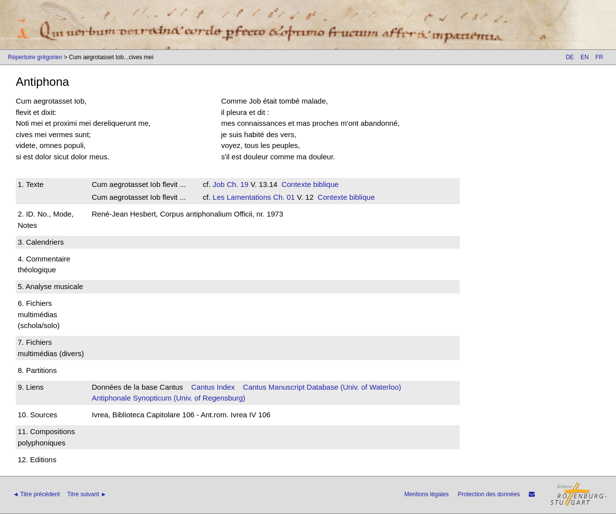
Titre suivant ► (86, 494)
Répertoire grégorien (35, 57)
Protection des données (489, 494)
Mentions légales (426, 494)
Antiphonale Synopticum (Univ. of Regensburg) (168, 398)
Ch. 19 (236, 184)
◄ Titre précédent (36, 494)
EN (585, 57)
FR (599, 57)
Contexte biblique (310, 184)
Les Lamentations (242, 197)
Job (219, 184)
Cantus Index (213, 387)
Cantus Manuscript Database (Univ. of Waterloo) (322, 387)
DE (570, 57)
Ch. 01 (283, 197)
